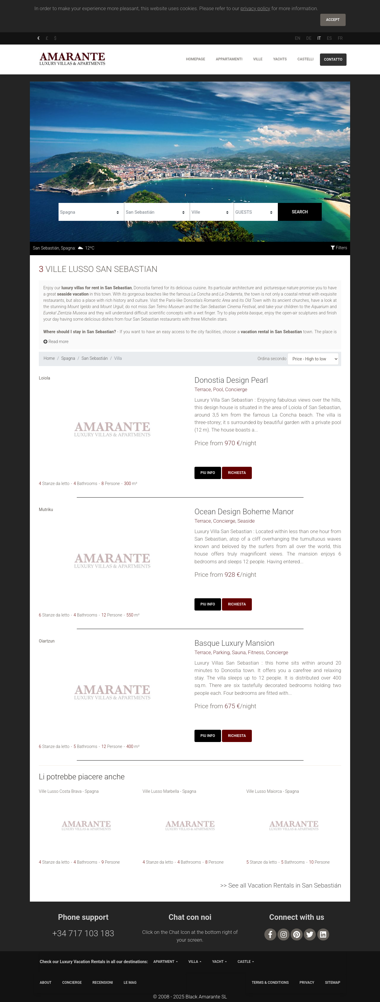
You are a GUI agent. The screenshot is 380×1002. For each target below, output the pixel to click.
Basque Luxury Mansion (234, 643)
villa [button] (193, 962)
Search (300, 211)
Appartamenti (229, 59)
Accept (333, 20)
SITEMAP (332, 982)
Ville (257, 59)
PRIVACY (307, 982)
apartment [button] (163, 962)
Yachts (279, 59)
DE (308, 38)
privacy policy (255, 8)
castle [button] (244, 962)
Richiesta (237, 473)
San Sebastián (95, 358)
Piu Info (207, 473)
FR (340, 38)
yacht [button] (217, 962)
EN (297, 38)
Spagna (68, 358)
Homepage (195, 59)
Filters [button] (339, 247)
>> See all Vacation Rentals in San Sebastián (280, 885)
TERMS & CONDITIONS (270, 982)
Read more (55, 341)
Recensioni (102, 982)
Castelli (306, 59)
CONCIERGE (72, 982)
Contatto (333, 59)
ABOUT (45, 982)
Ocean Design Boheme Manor (244, 511)
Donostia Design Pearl (231, 380)
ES (329, 38)
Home (49, 358)
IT (319, 38)
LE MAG (130, 982)
